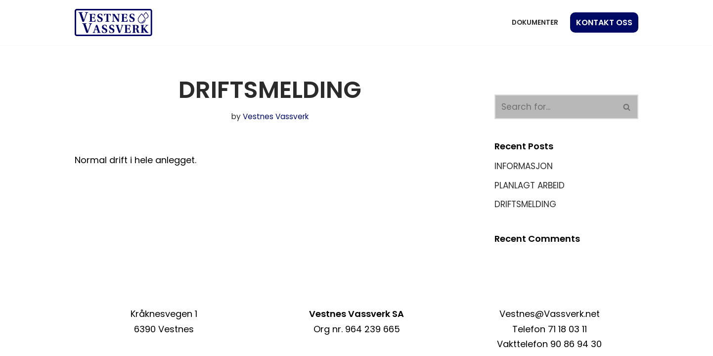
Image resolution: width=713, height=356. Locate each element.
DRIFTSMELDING (525, 204)
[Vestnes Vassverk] (113, 22)
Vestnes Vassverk (276, 116)
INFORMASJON (523, 166)
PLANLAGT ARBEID (529, 185)
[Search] (555, 106)
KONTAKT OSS (604, 22)
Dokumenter (535, 22)
